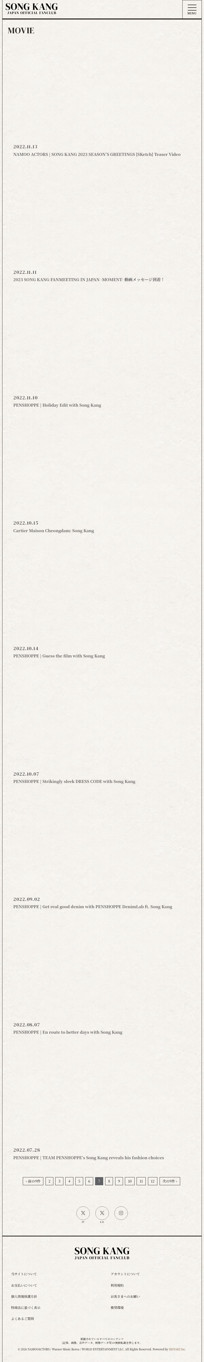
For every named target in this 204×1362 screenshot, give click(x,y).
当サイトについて (24, 1273)
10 (129, 1181)
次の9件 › (170, 1181)
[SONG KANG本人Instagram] (121, 1213)
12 (153, 1181)
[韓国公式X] (102, 1213)
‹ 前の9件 (33, 1181)
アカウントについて (125, 1273)
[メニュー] (192, 10)
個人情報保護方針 (24, 1296)
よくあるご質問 (22, 1318)
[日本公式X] (83, 1213)
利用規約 (117, 1285)
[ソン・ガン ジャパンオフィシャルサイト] (32, 10)
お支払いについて (24, 1285)
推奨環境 (117, 1307)
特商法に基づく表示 (25, 1307)
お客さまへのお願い (125, 1296)
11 (141, 1181)
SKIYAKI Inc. (177, 1349)
